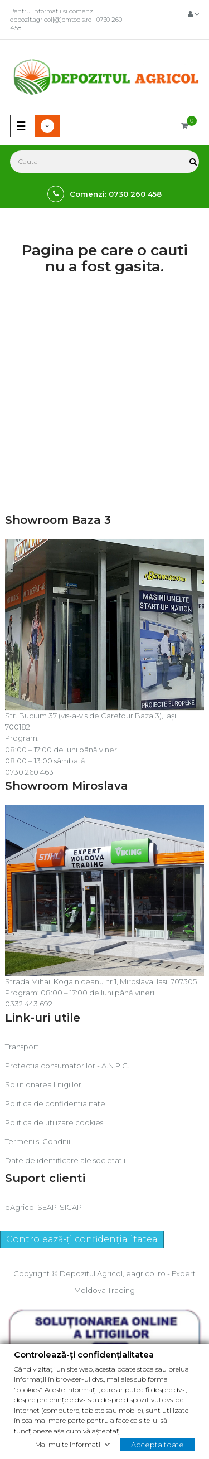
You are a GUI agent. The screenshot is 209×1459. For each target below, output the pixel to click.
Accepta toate (157, 1443)
